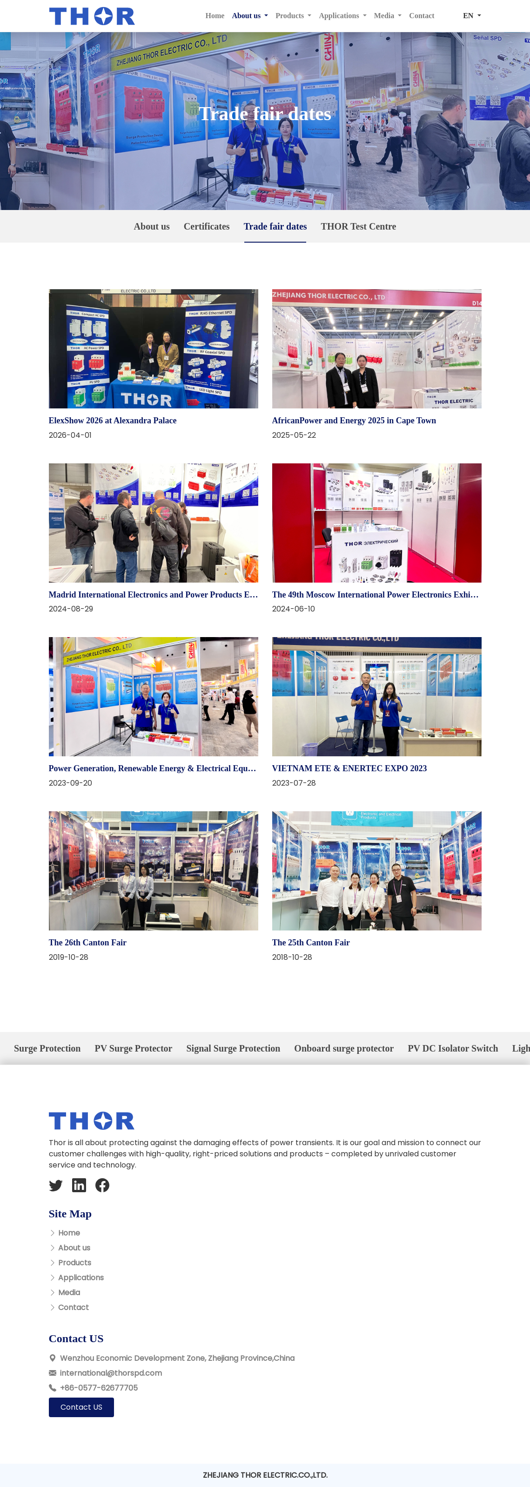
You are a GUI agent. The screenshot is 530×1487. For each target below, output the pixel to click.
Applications (81, 1277)
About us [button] (247, 16)
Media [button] (385, 16)
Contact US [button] (81, 1407)
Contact (421, 16)
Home (215, 16)
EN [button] (469, 16)
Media (69, 1292)
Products (74, 1262)
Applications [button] (340, 16)
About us (74, 1248)
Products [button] (290, 16)
